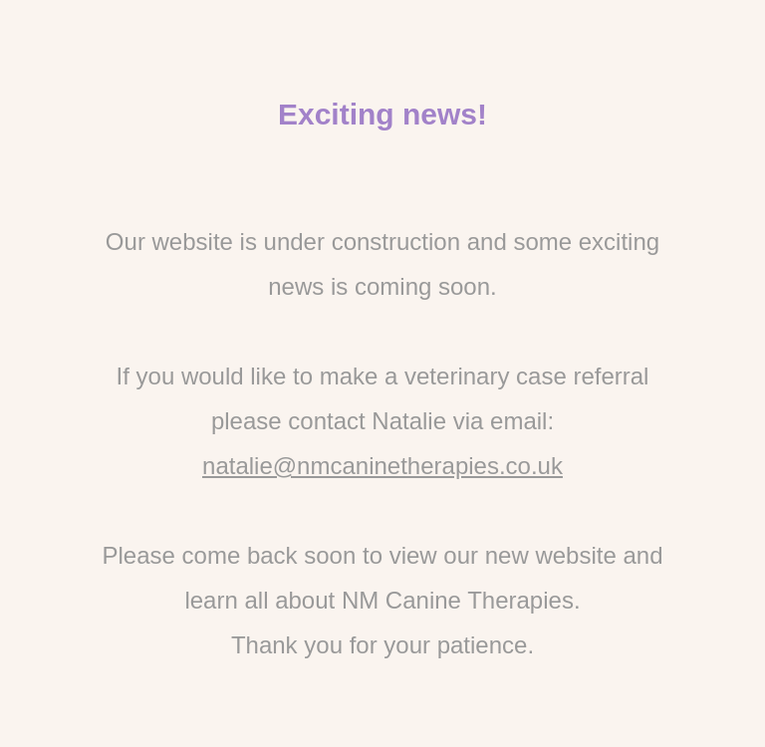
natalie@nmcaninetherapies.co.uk (382, 465)
